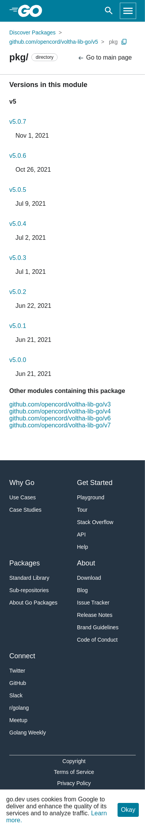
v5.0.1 (17, 326)
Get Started (95, 483)
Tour (82, 510)
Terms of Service (74, 772)
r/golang (19, 708)
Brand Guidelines (97, 627)
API (81, 534)
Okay (128, 809)
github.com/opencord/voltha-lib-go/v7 (60, 425)
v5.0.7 (17, 121)
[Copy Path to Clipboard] (124, 41)
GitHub (17, 683)
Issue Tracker (93, 602)
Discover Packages (32, 32)
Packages (24, 563)
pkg (113, 42)
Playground (90, 497)
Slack (15, 695)
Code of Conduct (97, 640)
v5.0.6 (17, 155)
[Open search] (109, 10)
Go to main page (104, 57)
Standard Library (29, 578)
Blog (82, 590)
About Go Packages (33, 602)
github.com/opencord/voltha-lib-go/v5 (53, 42)
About (86, 563)
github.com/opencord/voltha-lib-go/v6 (60, 418)
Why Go (21, 483)
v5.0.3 (17, 257)
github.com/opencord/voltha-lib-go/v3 (60, 404)
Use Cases (22, 497)
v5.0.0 (17, 360)
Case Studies (25, 510)
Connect (22, 656)
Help (82, 547)
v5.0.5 (17, 189)
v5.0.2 (17, 292)
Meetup (18, 720)
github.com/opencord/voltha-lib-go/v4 (60, 411)
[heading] (32, 11)
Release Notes (95, 615)
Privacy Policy (74, 783)
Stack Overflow (95, 522)
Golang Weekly (27, 732)
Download (89, 578)
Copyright (73, 761)
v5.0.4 (17, 223)
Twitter (17, 671)
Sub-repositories (29, 590)
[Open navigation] (128, 11)
